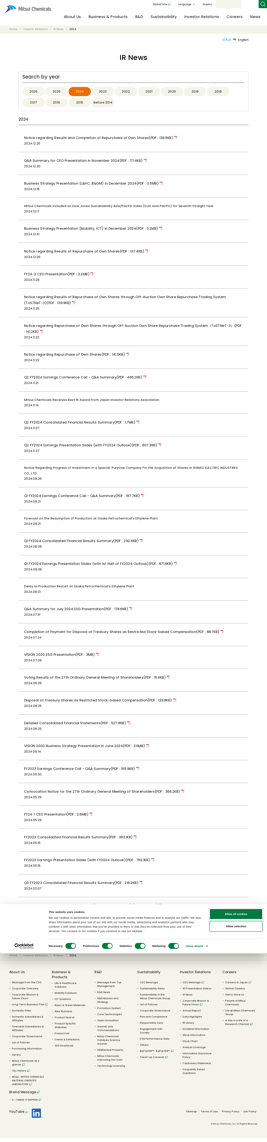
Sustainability (164, 16)
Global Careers (235, 992)
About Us (72, 16)
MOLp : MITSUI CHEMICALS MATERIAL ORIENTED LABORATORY (28, 1084)
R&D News (103, 996)
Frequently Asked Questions (194, 1075)
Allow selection (236, 1114)
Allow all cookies (236, 1102)
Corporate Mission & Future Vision (25, 1000)
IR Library (188, 1026)
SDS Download (64, 1049)
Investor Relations (201, 16)
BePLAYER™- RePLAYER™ (155, 1055)
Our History (19, 1074)
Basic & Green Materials (70, 1009)
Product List (62, 1037)
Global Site (203, 4)
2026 (33, 91)
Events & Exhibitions (67, 1043)
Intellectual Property (110, 1054)
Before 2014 (103, 103)
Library (16, 1058)
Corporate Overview (25, 992)
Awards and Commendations (108, 1032)
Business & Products (108, 16)
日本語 (226, 40)
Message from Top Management (109, 988)
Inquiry (250, 4)
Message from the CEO (27, 986)
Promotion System (109, 1012)
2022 (126, 91)
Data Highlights (192, 1020)
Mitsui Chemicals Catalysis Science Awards (108, 1043)
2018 (218, 91)
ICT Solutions (63, 1003)
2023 (102, 91)
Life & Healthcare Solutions (66, 988)
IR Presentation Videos (197, 992)
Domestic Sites (21, 1014)
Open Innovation (108, 1024)
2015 (80, 103)
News (255, 16)
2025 (56, 91)
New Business (63, 1015)
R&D (139, 16)
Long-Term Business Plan (28, 1008)
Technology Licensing (111, 1070)
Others (144, 1049)
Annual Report (192, 1014)
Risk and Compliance (153, 1020)
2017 (33, 103)
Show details (194, 1134)
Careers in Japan (236, 986)
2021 (149, 91)
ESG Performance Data (154, 1042)
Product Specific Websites (65, 1029)
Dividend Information (196, 1033)
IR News (187, 998)
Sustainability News (152, 992)
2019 (195, 91)
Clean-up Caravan (152, 1061)
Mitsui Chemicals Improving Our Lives (110, 1061)
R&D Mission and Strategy (107, 1004)
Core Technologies (109, 1018)
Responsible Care (151, 1026)
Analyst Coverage (194, 1051)
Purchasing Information (27, 1052)
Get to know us (234, 998)
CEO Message (149, 986)
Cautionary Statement (197, 1067)
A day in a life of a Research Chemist (237, 1026)
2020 (172, 91)
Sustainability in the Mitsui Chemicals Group (155, 1000)
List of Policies (21, 1046)
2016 (56, 103)
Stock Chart (190, 1045)
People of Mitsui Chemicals (235, 1006)
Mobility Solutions (66, 997)
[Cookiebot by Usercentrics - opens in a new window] (24, 1135)
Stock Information (194, 1039)
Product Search (65, 1021)
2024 (79, 91)
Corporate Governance (27, 1040)
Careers (235, 16)
